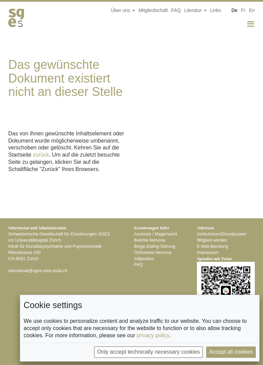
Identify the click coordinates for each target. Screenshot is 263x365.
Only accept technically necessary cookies (148, 352)
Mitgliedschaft (153, 10)
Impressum (207, 252)
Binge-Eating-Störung (154, 246)
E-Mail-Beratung (212, 246)
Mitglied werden (212, 240)
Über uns (123, 10)
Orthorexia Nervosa (153, 252)
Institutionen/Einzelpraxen (221, 234)
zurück (41, 155)
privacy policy (153, 335)
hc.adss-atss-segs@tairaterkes (37, 270)
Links (215, 10)
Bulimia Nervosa (150, 240)
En (252, 10)
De (234, 10)
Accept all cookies (231, 352)
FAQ (176, 10)
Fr (243, 10)
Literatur (195, 10)
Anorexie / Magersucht (155, 234)
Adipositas (144, 258)
